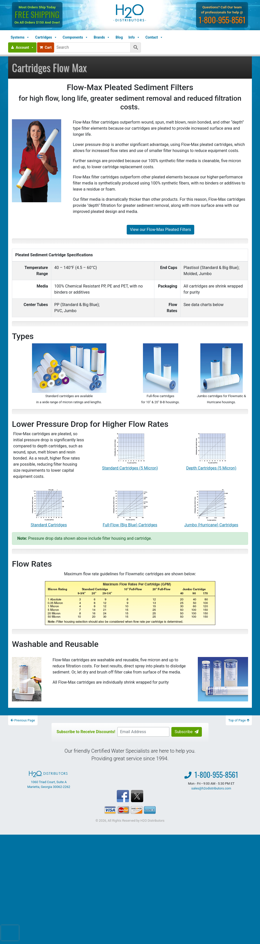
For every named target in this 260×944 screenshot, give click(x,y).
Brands (102, 37)
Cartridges (46, 37)
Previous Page (23, 720)
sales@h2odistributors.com (211, 788)
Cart (46, 47)
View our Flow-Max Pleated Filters (160, 229)
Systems (20, 37)
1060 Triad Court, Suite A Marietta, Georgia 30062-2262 (48, 780)
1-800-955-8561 (222, 20)
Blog (119, 37)
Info (134, 37)
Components (75, 37)
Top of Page (238, 720)
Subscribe (187, 731)
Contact (154, 37)
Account (25, 47)
